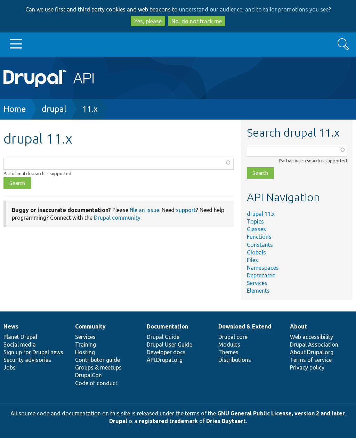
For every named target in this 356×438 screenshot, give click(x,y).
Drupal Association (314, 344)
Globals (256, 252)
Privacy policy (307, 367)
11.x (90, 109)
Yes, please (148, 21)
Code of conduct (96, 383)
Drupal (118, 421)
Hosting (85, 352)
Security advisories (27, 360)
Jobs (9, 367)
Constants (260, 245)
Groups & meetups (98, 367)
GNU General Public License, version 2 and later (281, 413)
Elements (258, 290)
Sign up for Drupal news (33, 352)
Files (252, 260)
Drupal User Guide (169, 344)
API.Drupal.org (165, 360)
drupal (54, 109)
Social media (19, 344)
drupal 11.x (261, 214)
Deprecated (261, 275)
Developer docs (166, 352)
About (298, 326)
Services (257, 283)
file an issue (144, 210)
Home (14, 109)
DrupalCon (88, 375)
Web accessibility (311, 337)
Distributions (234, 360)
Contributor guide (97, 360)
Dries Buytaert (226, 421)
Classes (256, 229)
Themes (228, 352)
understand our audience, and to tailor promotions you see (254, 9)
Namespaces (263, 268)
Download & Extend (244, 326)
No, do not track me (196, 21)
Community (90, 326)
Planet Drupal (20, 337)
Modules (229, 344)
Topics (255, 221)
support (186, 210)
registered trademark (168, 421)
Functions (259, 237)
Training (85, 344)
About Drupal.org (311, 352)
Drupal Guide (163, 337)
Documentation (167, 326)
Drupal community (117, 217)
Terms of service (311, 360)
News (10, 326)
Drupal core (233, 337)
